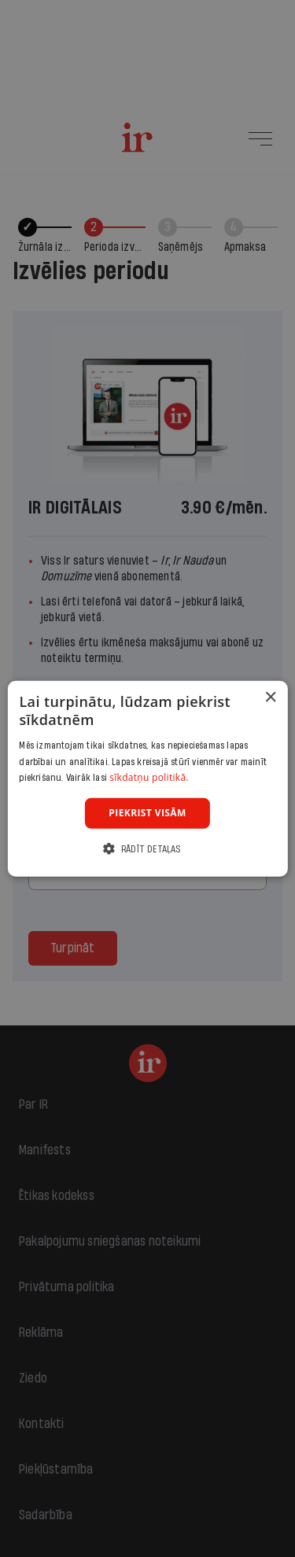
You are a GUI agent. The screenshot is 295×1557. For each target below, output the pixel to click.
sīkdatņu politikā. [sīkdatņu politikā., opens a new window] (149, 777)
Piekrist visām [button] (147, 812)
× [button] (270, 698)
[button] (147, 848)
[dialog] (147, 779)
